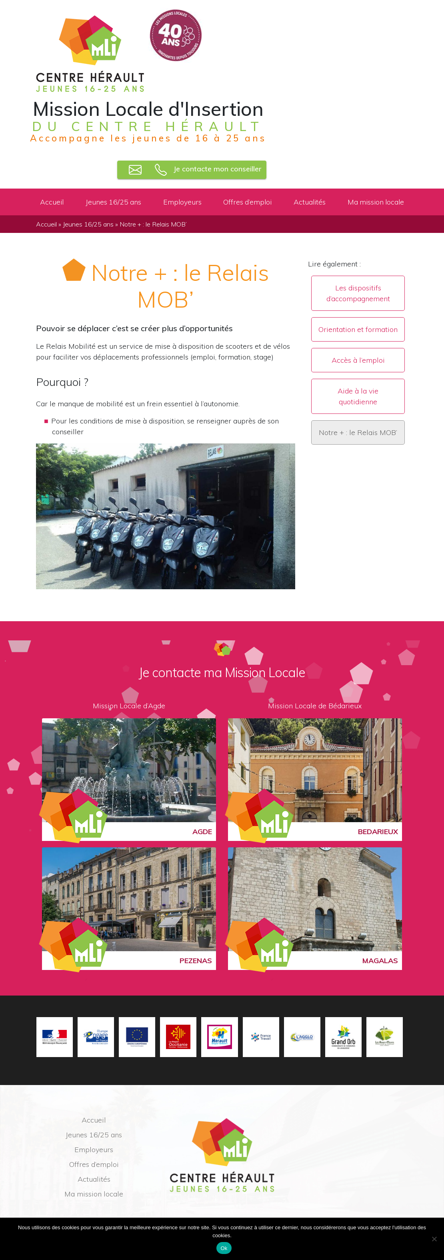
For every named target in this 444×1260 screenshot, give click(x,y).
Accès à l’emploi (358, 360)
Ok (223, 1248)
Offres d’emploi (247, 201)
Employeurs (182, 201)
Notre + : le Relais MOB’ (358, 432)
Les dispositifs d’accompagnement (358, 293)
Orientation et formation (358, 329)
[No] (434, 1239)
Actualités (310, 201)
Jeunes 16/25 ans (113, 201)
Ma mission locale (376, 201)
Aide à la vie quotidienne (358, 396)
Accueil (52, 201)
